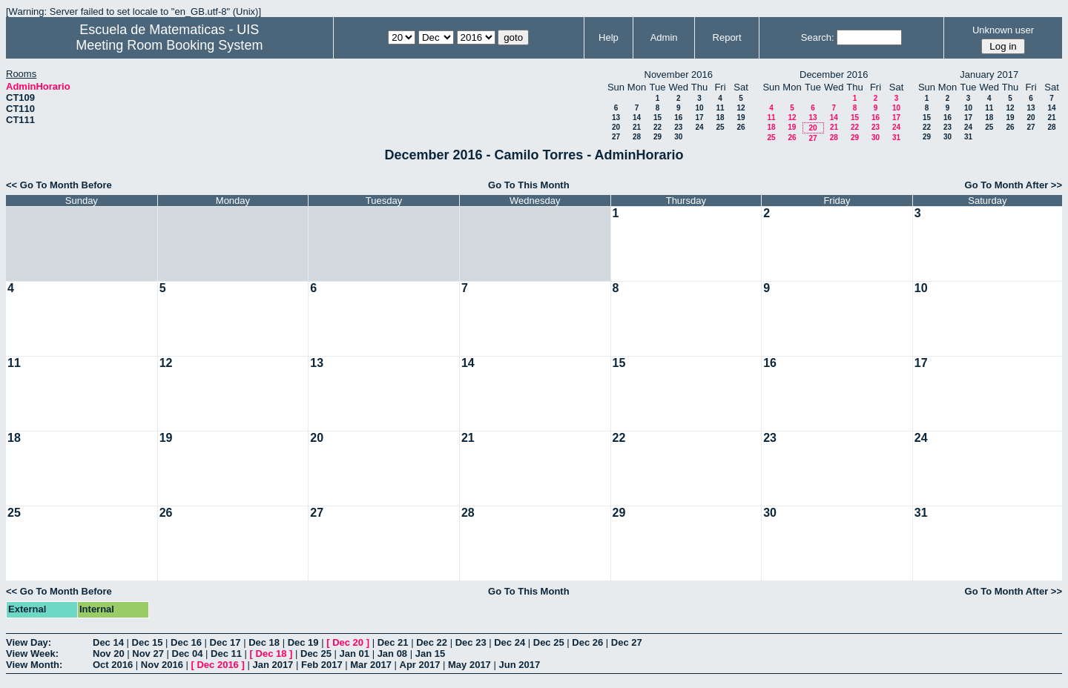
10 (699, 108)
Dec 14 (108, 642)
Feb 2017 (322, 664)
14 (637, 117)
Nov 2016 (162, 664)
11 (720, 108)
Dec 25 (548, 642)
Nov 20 (109, 653)
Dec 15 (147, 642)
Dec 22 (431, 642)
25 (720, 127)
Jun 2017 (519, 664)
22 (657, 127)
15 (657, 117)
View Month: (34, 664)
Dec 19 (303, 642)
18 (720, 117)
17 (699, 117)
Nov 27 (148, 653)
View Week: (32, 653)
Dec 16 (186, 642)
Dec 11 (226, 653)
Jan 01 (354, 653)
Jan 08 (392, 653)
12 (740, 108)
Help (609, 37)
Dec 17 (225, 642)
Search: (817, 37)
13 (616, 117)
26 (740, 127)
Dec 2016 (217, 664)
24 (699, 127)
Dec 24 (509, 642)
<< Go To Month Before (59, 185)
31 (896, 137)
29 (657, 137)
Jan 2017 (272, 664)
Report (727, 37)
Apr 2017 (420, 664)
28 (637, 137)
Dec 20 (347, 642)
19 (740, 117)
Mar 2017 (371, 664)
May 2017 (469, 664)
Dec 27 (626, 642)
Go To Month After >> (1013, 185)
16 (678, 117)
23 (678, 127)
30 (678, 137)
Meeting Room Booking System (169, 45)
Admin (664, 37)
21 (637, 127)
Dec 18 (264, 642)
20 (616, 127)
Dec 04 (187, 653)
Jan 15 (430, 653)
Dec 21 (393, 642)
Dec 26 (587, 642)
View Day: (28, 642)
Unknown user (1003, 30)
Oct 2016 (113, 664)
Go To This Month (529, 185)
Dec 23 (471, 642)
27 (616, 137)
